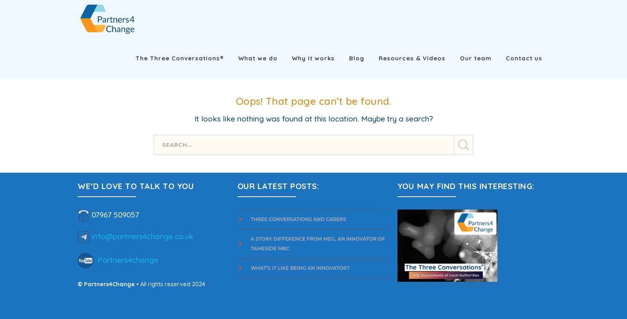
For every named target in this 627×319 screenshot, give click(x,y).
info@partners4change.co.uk (143, 236)
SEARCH (463, 145)
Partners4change (128, 259)
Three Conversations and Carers (298, 219)
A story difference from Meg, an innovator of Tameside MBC (318, 243)
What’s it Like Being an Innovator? (301, 268)
